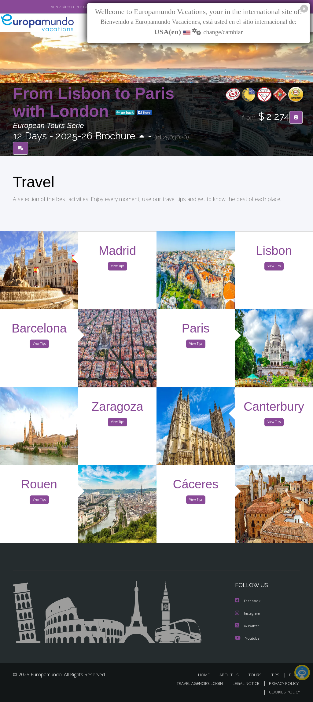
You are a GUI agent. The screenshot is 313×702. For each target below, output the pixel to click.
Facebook (248, 601)
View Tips (117, 267)
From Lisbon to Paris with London (93, 102)
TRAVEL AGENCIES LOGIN (195, 683)
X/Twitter (247, 625)
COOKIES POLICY (283, 691)
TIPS (276, 674)
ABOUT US (231, 674)
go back (125, 113)
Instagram (248, 613)
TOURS (256, 674)
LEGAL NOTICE (243, 683)
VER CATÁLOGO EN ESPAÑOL (58, 7)
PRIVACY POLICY (282, 683)
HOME (206, 674)
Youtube (247, 637)
